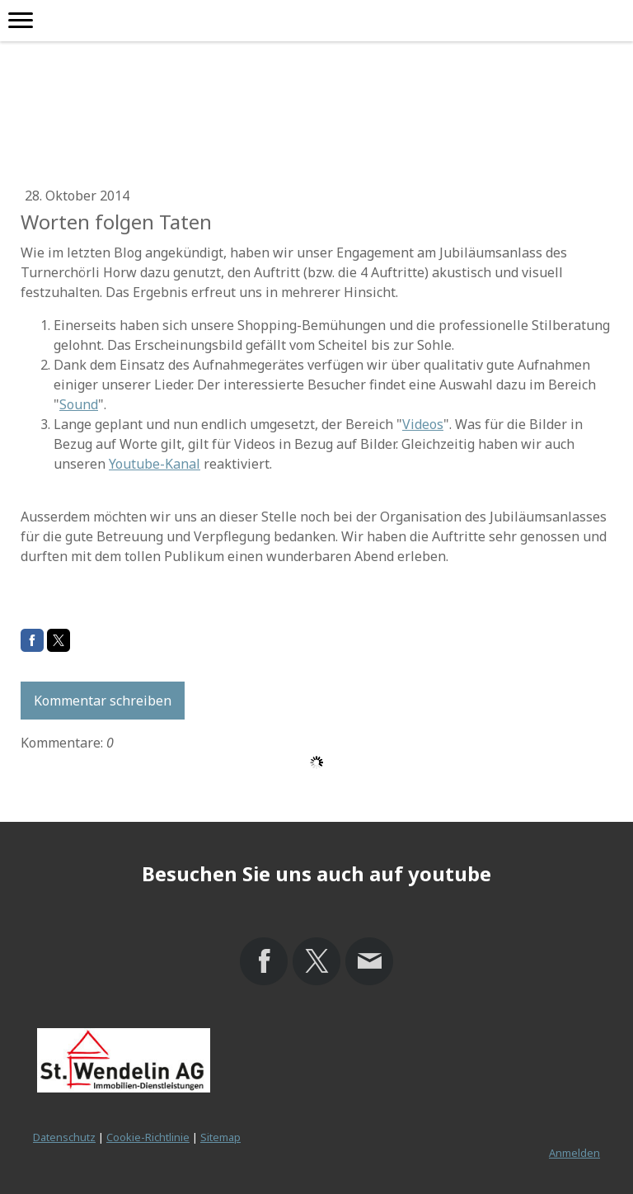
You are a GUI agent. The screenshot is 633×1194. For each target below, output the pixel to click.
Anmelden (574, 1152)
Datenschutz (64, 1137)
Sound (78, 404)
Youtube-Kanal (154, 464)
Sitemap (220, 1137)
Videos (422, 424)
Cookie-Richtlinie (148, 1137)
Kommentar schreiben (102, 700)
